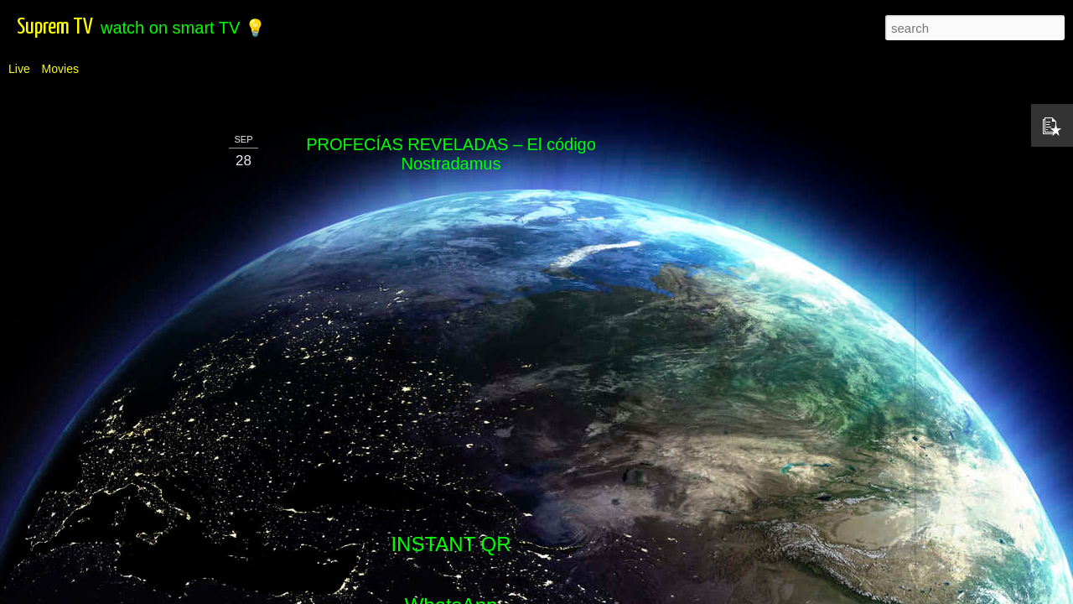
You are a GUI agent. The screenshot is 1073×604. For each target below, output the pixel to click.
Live (19, 69)
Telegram (451, 387)
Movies (60, 69)
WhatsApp (451, 331)
